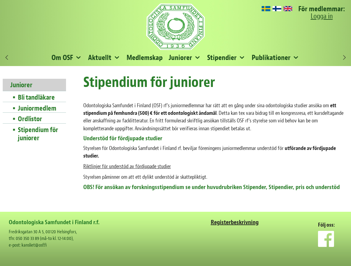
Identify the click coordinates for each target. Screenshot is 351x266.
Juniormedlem (37, 108)
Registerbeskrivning (235, 222)
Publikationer (271, 57)
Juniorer (180, 57)
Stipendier (222, 57)
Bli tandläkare (36, 97)
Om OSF (62, 57)
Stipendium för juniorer (38, 134)
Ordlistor (30, 119)
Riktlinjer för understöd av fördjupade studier (127, 166)
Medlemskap (145, 57)
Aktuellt (99, 57)
